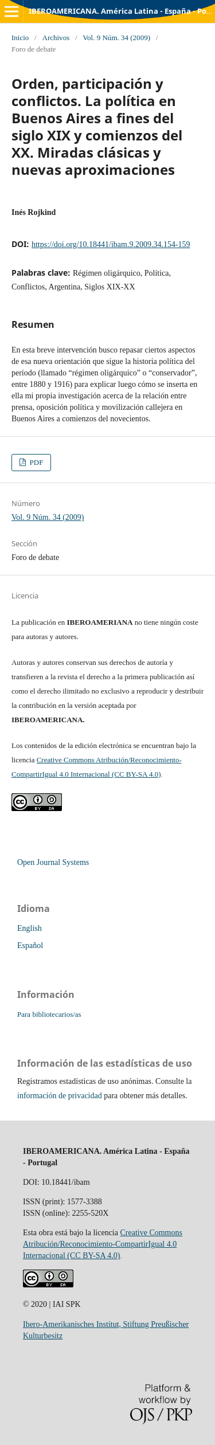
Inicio (20, 37)
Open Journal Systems (53, 862)
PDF (35, 462)
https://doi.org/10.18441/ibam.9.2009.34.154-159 (111, 244)
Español (30, 945)
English (29, 928)
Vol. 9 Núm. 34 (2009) (116, 37)
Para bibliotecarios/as (49, 1014)
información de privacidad (59, 1095)
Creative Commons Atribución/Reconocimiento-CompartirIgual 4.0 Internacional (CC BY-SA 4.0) (102, 1244)
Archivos (55, 37)
